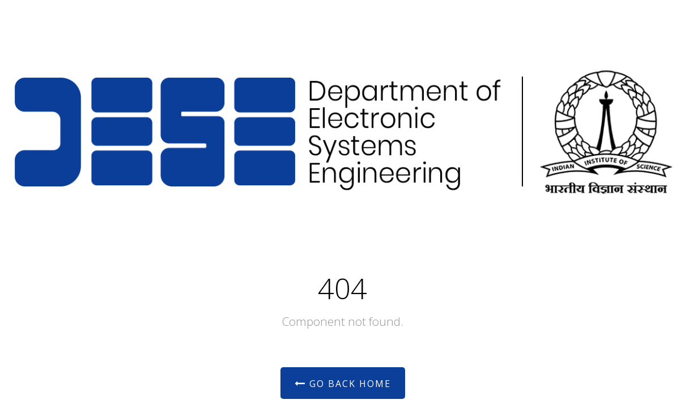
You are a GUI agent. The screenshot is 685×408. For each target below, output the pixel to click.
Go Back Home (343, 383)
